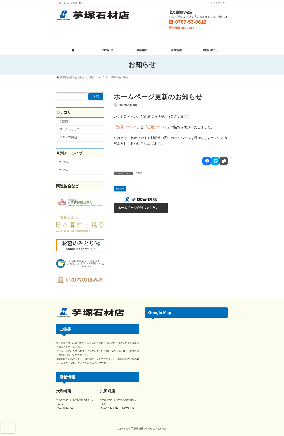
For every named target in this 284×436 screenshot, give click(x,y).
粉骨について (157, 127)
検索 (95, 96)
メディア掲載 (68, 137)
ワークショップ (69, 129)
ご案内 (138, 173)
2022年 (64, 162)
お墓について (127, 127)
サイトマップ (218, 3)
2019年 (64, 170)
